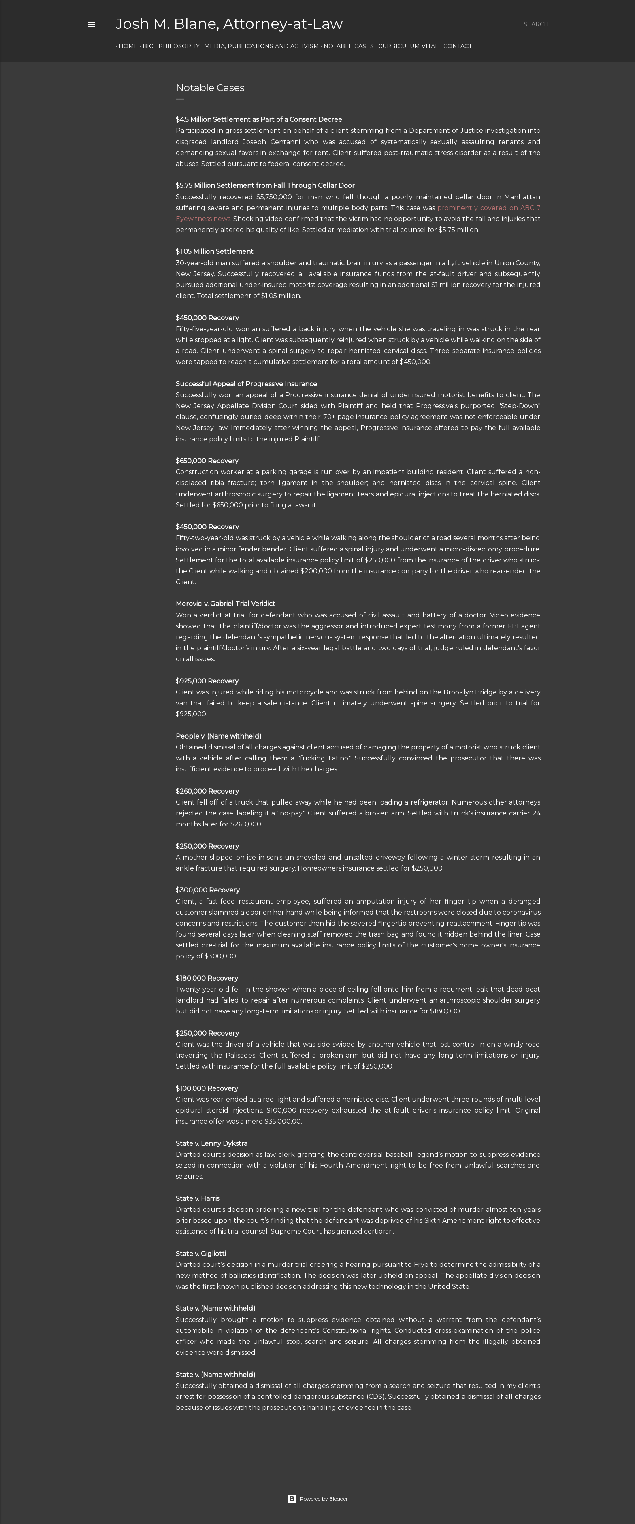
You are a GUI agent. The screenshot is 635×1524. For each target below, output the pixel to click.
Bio (145, 46)
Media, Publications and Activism (258, 46)
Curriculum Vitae (405, 46)
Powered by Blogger (317, 1499)
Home (125, 46)
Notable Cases (346, 46)
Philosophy (176, 46)
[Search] (536, 24)
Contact (455, 46)
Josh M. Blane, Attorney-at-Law (229, 23)
